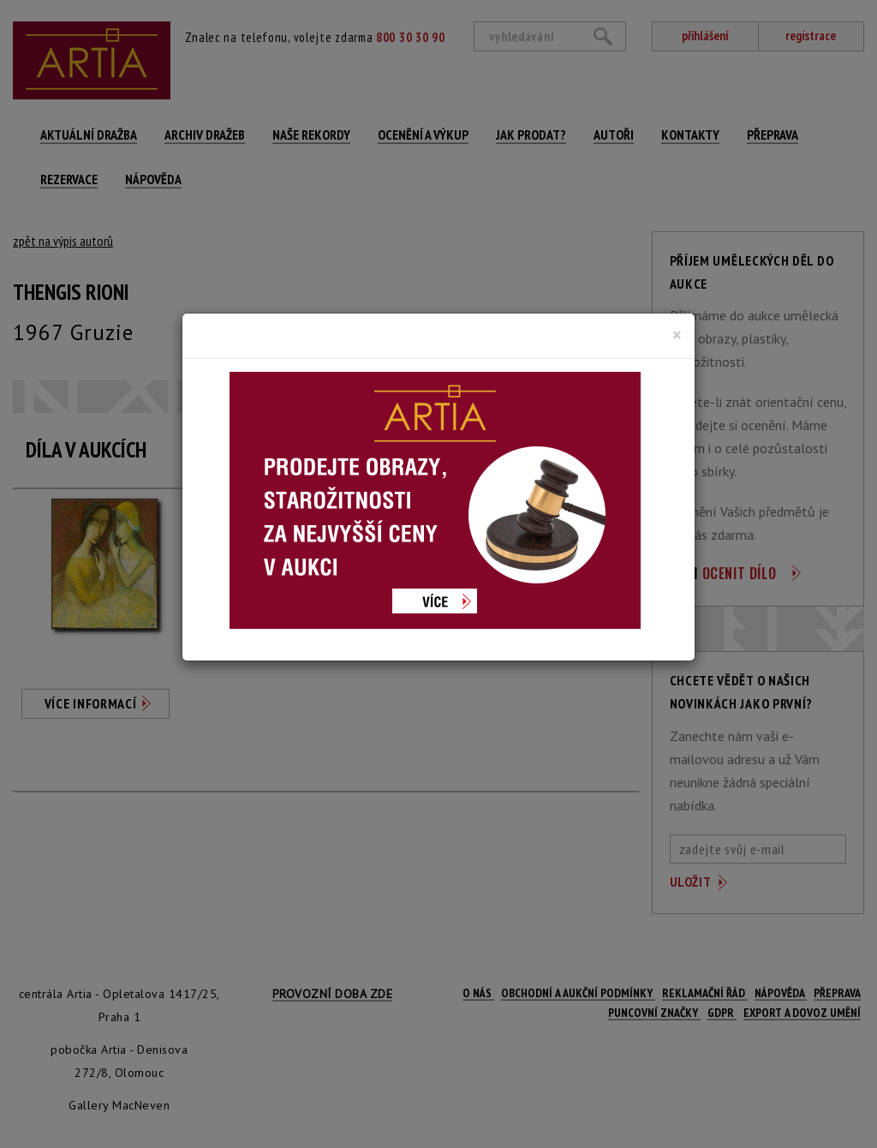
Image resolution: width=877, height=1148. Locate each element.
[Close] (677, 335)
